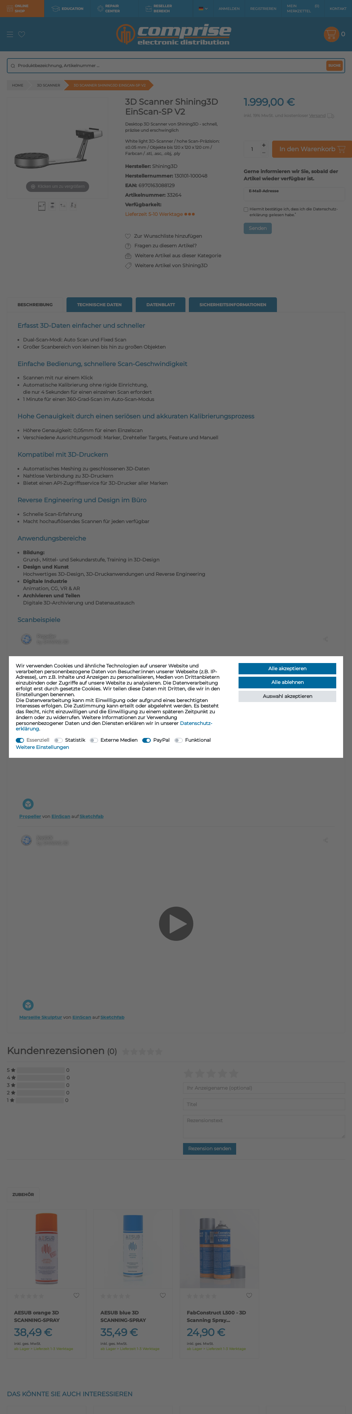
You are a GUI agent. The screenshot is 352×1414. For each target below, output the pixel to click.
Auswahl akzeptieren (287, 696)
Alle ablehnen (287, 682)
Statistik (75, 740)
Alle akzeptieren (287, 668)
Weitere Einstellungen (42, 747)
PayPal (161, 740)
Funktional (198, 740)
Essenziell (37, 740)
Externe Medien (118, 740)
